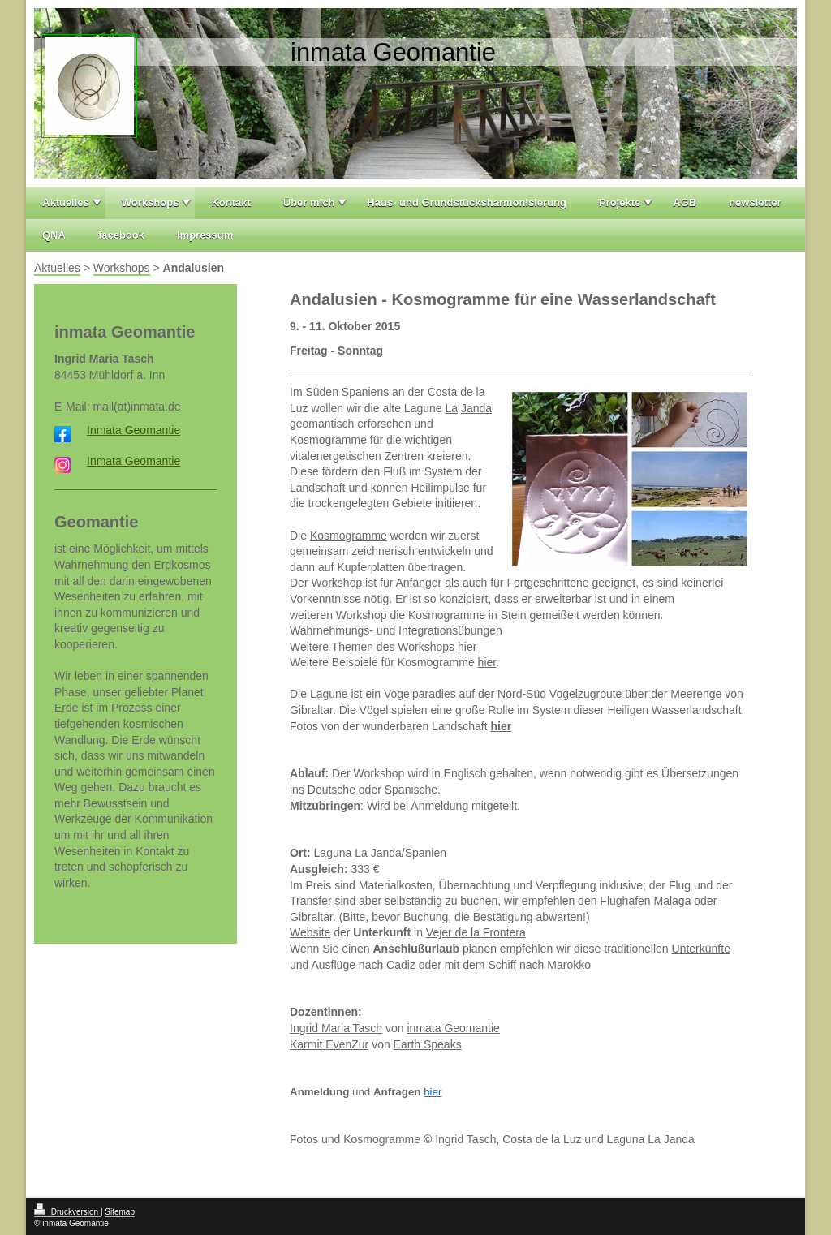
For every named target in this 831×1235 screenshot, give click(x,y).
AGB (684, 202)
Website (310, 932)
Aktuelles (65, 202)
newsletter (755, 202)
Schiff (502, 964)
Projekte (619, 202)
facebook (121, 235)
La (451, 408)
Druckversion (67, 1211)
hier (467, 646)
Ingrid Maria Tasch (336, 1028)
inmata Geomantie (453, 1028)
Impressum (205, 235)
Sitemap (120, 1211)
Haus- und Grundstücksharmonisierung (466, 202)
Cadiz (401, 964)
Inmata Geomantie (133, 430)
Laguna (333, 852)
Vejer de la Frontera (476, 932)
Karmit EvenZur (329, 1044)
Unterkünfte (701, 948)
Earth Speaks (428, 1044)
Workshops (150, 202)
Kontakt (230, 202)
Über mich (309, 202)
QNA (54, 235)
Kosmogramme (348, 535)
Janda (476, 408)
